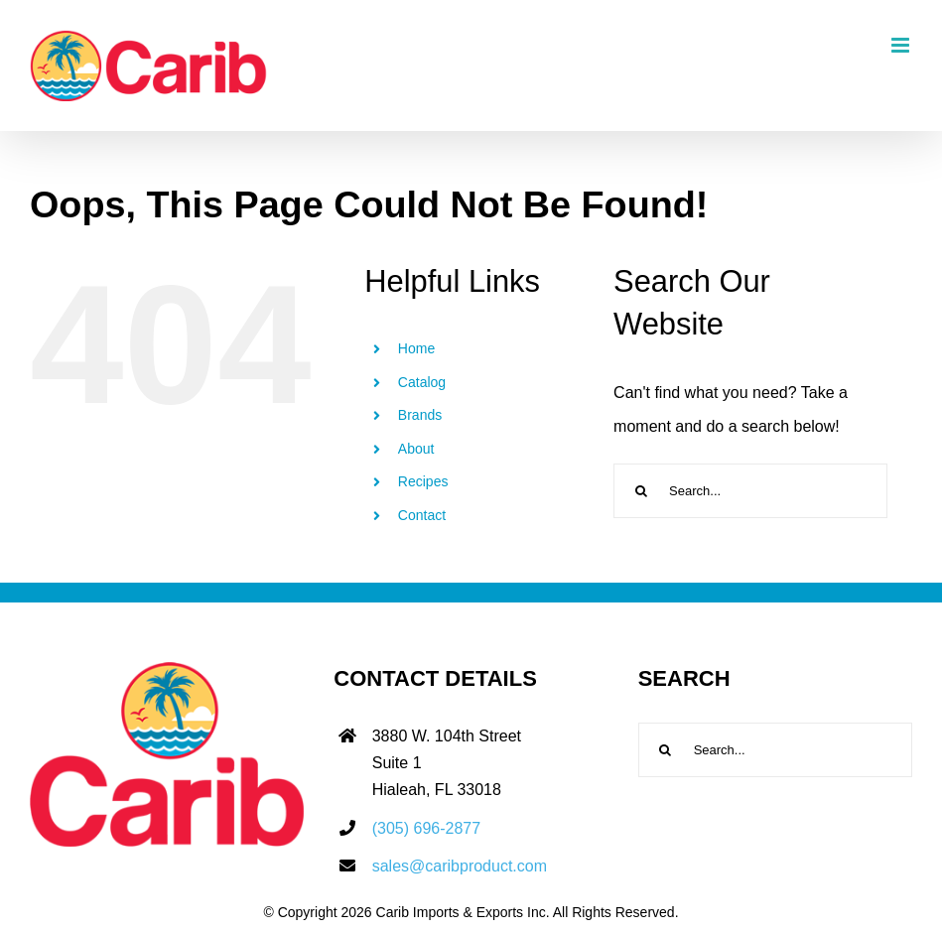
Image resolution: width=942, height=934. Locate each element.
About (416, 449)
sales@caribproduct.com (459, 866)
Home (416, 348)
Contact (422, 515)
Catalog (422, 382)
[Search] (640, 491)
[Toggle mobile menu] (901, 45)
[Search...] (750, 491)
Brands (420, 415)
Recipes (423, 481)
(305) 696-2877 (426, 828)
